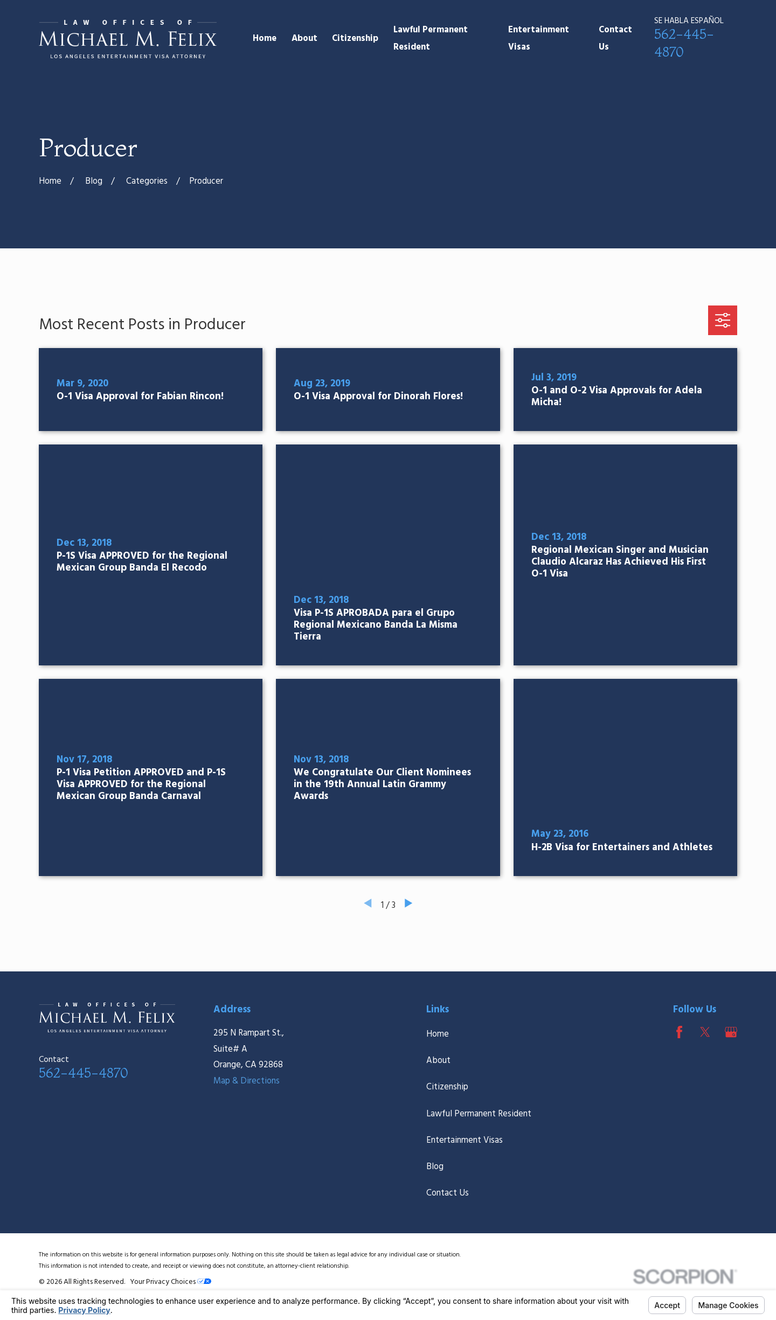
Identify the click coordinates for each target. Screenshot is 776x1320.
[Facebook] (679, 1032)
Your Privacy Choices (170, 1282)
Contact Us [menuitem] (615, 39)
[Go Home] (50, 182)
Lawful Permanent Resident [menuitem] (430, 39)
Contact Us (447, 1193)
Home (437, 1034)
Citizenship (447, 1087)
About (438, 1061)
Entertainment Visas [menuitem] (538, 39)
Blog (435, 1167)
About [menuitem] (304, 39)
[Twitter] (705, 1032)
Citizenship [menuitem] (355, 39)
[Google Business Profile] (731, 1032)
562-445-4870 (83, 1073)
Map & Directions (246, 1081)
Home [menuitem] (264, 39)
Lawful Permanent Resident (478, 1114)
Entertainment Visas (464, 1141)
